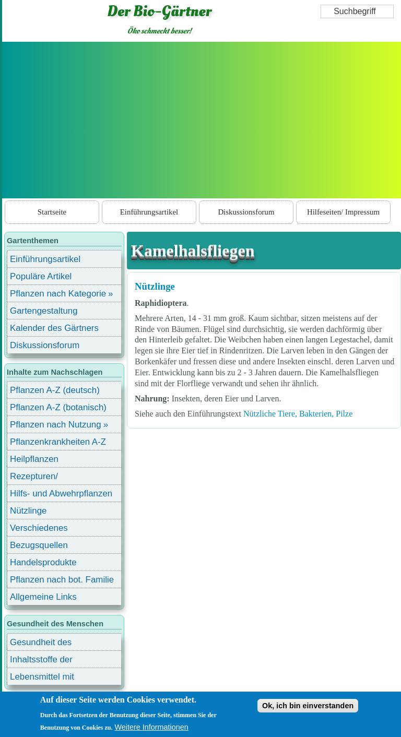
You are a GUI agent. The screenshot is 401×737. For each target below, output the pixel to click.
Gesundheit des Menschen (41, 643)
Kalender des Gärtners (54, 328)
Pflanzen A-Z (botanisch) (58, 407)
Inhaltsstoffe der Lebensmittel (41, 661)
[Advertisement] (201, 120)
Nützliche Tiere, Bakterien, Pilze (297, 413)
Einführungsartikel (149, 212)
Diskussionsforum (246, 212)
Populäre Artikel (41, 276)
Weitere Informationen (151, 727)
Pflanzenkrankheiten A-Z (58, 442)
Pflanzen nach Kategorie (58, 294)
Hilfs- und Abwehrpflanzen (61, 493)
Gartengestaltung (44, 311)
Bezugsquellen (39, 545)
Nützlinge (155, 286)
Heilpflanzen (34, 459)
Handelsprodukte (43, 562)
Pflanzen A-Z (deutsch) (55, 390)
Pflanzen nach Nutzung (55, 425)
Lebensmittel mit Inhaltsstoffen (42, 678)
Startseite (52, 212)
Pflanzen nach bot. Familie (62, 580)
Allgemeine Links (43, 597)
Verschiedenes (39, 528)
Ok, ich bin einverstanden (307, 706)
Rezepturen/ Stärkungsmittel (40, 477)
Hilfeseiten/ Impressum (343, 212)
